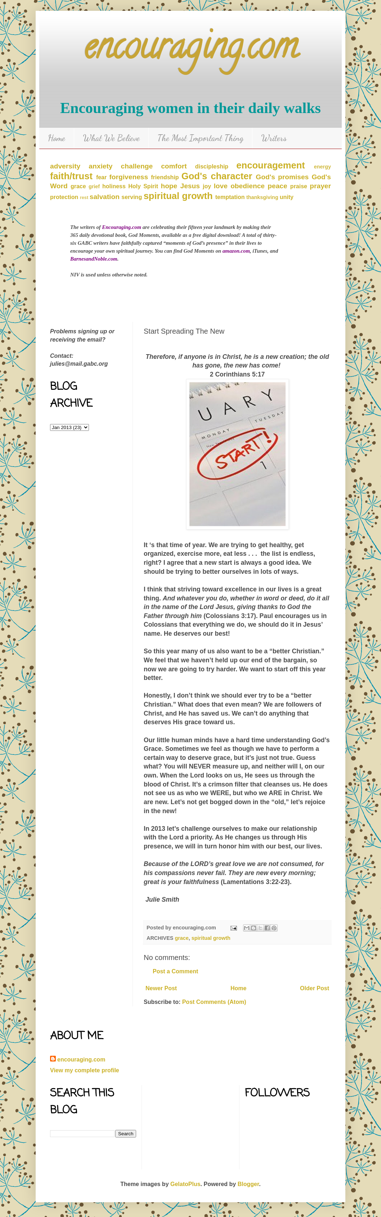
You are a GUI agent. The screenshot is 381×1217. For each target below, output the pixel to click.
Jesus (190, 186)
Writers (274, 138)
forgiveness (128, 177)
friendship (165, 177)
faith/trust (71, 176)
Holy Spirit (143, 186)
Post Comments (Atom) (214, 1002)
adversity (65, 166)
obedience (247, 186)
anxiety (100, 166)
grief (94, 186)
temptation (230, 197)
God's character (216, 176)
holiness (114, 186)
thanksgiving (262, 197)
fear (101, 177)
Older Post (314, 988)
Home (56, 138)
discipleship (211, 166)
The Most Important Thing (200, 138)
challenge (137, 166)
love (221, 186)
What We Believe (111, 138)
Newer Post (161, 988)
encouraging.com (191, 50)
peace (277, 186)
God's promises (282, 177)
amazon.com (236, 251)
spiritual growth (178, 196)
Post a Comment (175, 971)
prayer (320, 186)
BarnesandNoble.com (93, 259)
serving (131, 197)
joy (207, 186)
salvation (105, 196)
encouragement (270, 165)
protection (64, 197)
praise (298, 186)
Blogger (248, 1184)
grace (78, 186)
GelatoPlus (185, 1184)
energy (322, 167)
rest (84, 197)
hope (169, 186)
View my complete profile (84, 1070)
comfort (174, 166)
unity (286, 197)
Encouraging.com (121, 227)
